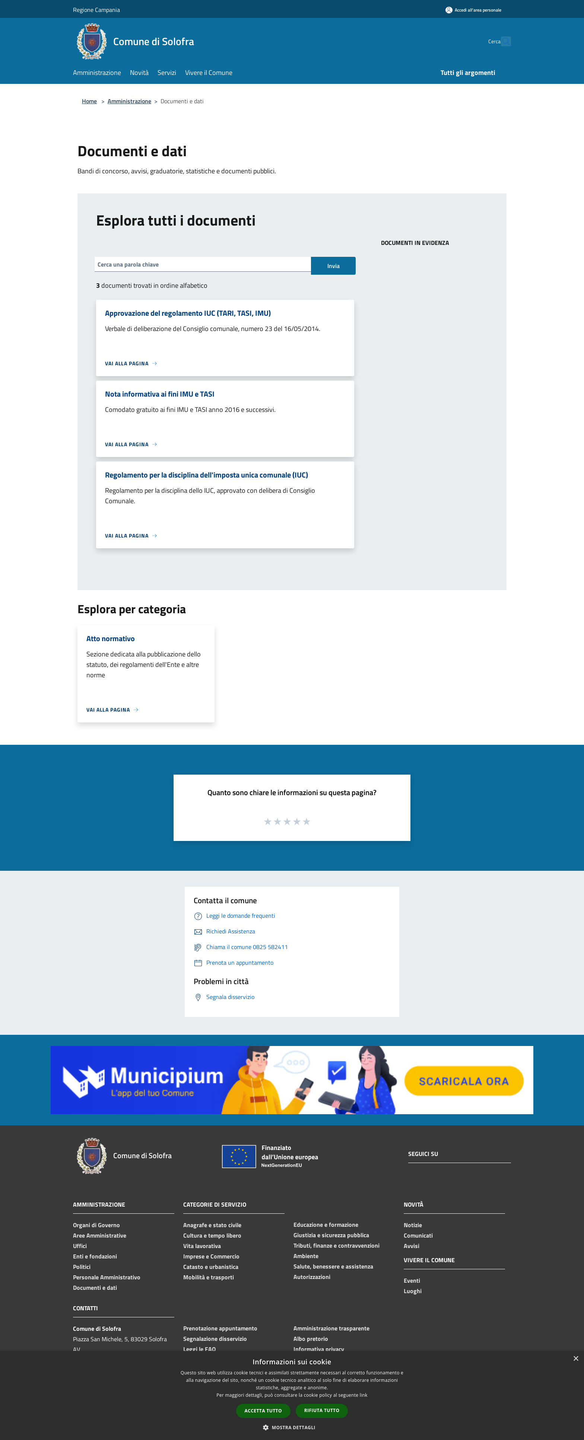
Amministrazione (129, 101)
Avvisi (411, 1245)
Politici (82, 1266)
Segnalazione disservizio (215, 1338)
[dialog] (292, 1395)
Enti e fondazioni (95, 1256)
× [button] (575, 1359)
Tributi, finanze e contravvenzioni (336, 1245)
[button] (292, 1427)
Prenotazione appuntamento (220, 1328)
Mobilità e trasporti (208, 1277)
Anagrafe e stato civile (212, 1224)
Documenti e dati (95, 1287)
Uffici (80, 1245)
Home (89, 101)
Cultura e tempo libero (212, 1235)
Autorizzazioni (311, 1276)
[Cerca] (502, 41)
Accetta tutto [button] (263, 1411)
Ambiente (305, 1255)
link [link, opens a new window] (364, 1395)
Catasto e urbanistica (210, 1266)
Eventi (412, 1280)
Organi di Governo (96, 1224)
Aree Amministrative (99, 1235)
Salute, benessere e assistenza (333, 1266)
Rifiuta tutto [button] (322, 1410)
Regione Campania (96, 9)
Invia (333, 265)
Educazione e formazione (325, 1224)
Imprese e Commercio (211, 1256)
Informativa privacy (318, 1349)
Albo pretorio (310, 1338)
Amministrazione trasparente (331, 1328)
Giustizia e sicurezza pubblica (331, 1235)
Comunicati (418, 1235)
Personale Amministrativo (106, 1277)
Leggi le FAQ (199, 1349)
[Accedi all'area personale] (473, 10)
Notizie (413, 1224)
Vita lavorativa (202, 1245)
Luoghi (413, 1290)
